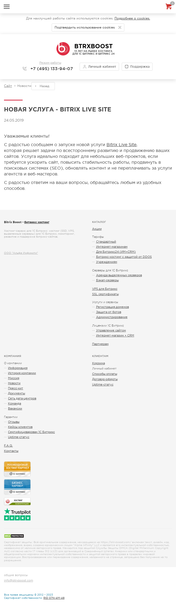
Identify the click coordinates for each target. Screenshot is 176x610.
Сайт (8, 86)
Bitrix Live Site (121, 144)
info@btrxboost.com (18, 580)
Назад (44, 86)
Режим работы (50, 62)
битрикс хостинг (36, 222)
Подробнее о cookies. (132, 18)
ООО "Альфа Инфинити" (21, 252)
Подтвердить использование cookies (85, 27)
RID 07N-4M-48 (53, 597)
